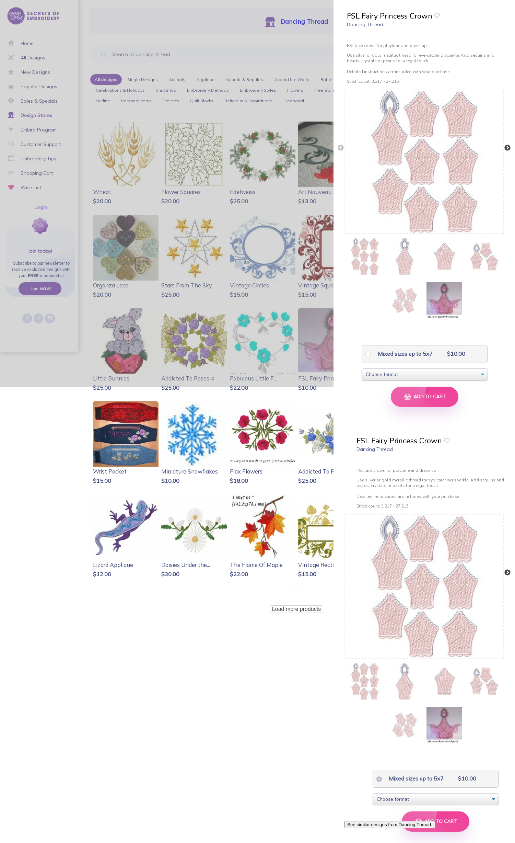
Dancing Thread (365, 24)
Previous (340, 148)
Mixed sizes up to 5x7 (404, 354)
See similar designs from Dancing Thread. (389, 824)
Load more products (296, 609)
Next (507, 148)
